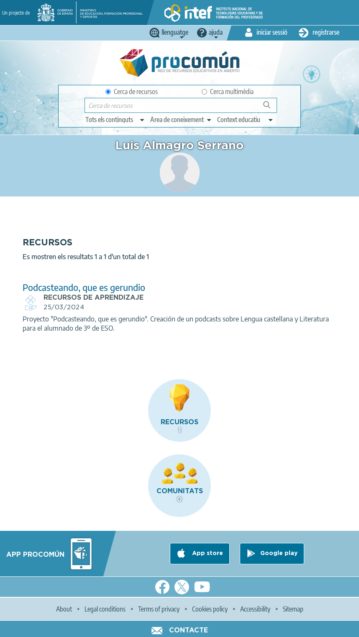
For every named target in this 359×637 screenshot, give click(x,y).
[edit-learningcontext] (245, 119)
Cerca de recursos (131, 91)
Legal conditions (105, 609)
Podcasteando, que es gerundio (84, 287)
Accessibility (255, 609)
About (64, 609)
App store (206, 553)
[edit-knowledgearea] (181, 119)
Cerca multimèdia (228, 91)
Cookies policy (210, 609)
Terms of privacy (159, 609)
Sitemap (293, 609)
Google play (278, 553)
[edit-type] (115, 119)
